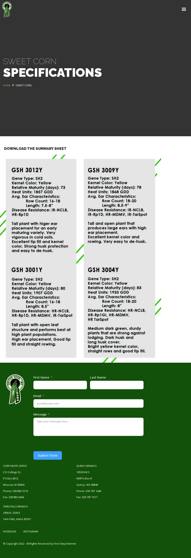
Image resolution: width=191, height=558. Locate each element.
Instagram (30, 531)
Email (37, 396)
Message (40, 414)
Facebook (9, 531)
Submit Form (48, 455)
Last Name (98, 377)
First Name (41, 377)
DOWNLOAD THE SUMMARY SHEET (35, 148)
